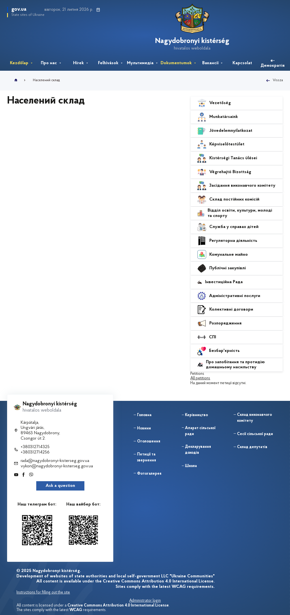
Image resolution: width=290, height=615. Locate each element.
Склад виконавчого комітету (254, 418)
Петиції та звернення (146, 457)
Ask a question (60, 485)
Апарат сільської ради (200, 431)
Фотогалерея (149, 474)
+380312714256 (35, 452)
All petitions (200, 378)
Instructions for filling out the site (43, 592)
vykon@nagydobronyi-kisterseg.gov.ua (57, 466)
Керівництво (196, 415)
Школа (191, 466)
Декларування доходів (198, 450)
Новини (144, 428)
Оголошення (148, 441)
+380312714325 (35, 447)
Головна (144, 415)
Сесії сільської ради (255, 434)
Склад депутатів (252, 447)
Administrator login (145, 601)
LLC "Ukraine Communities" (188, 576)
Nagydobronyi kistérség (193, 41)
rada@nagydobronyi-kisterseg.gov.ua (55, 461)
